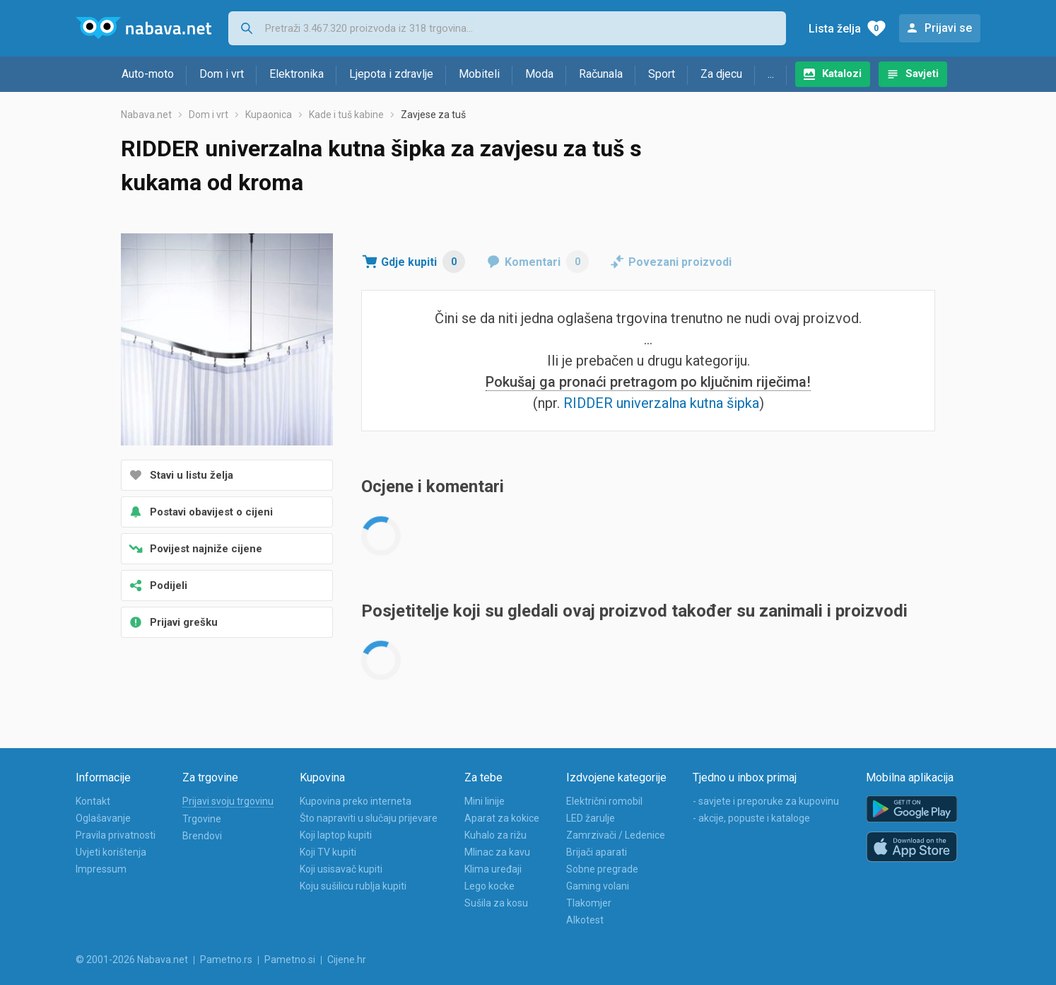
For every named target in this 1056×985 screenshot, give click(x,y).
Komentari (547, 261)
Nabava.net (146, 114)
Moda (539, 74)
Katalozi (842, 73)
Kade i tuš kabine (346, 114)
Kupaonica (268, 114)
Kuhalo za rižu (495, 835)
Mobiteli (479, 74)
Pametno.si (289, 959)
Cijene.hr (346, 959)
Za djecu (721, 74)
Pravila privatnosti (116, 835)
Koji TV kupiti (328, 852)
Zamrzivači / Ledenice (615, 835)
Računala (601, 74)
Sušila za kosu (496, 903)
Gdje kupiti (423, 261)
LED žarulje (590, 818)
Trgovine (201, 818)
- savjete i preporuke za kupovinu (766, 801)
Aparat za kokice (501, 818)
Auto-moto (148, 74)
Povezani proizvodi (680, 262)
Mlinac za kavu (497, 852)
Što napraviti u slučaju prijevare (369, 818)
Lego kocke (489, 886)
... (771, 74)
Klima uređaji (493, 869)
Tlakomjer (588, 903)
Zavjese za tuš (433, 114)
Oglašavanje (103, 818)
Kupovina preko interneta (355, 801)
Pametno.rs (226, 959)
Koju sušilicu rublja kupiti (353, 886)
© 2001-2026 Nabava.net (132, 959)
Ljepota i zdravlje (391, 74)
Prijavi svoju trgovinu (228, 801)
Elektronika (296, 74)
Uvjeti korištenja (111, 852)
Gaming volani (597, 886)
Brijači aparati (596, 852)
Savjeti (922, 73)
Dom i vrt (221, 74)
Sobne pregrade (602, 869)
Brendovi (202, 835)
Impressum (101, 869)
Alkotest (585, 920)
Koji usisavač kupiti (341, 869)
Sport (661, 74)
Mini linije (484, 801)
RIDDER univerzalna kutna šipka (661, 403)
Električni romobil (604, 801)
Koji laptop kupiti (336, 835)
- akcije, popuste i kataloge (751, 818)
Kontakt (93, 801)
